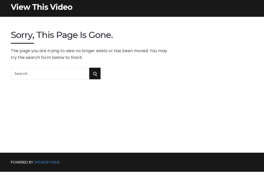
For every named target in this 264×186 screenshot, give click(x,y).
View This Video (41, 7)
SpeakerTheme (47, 162)
